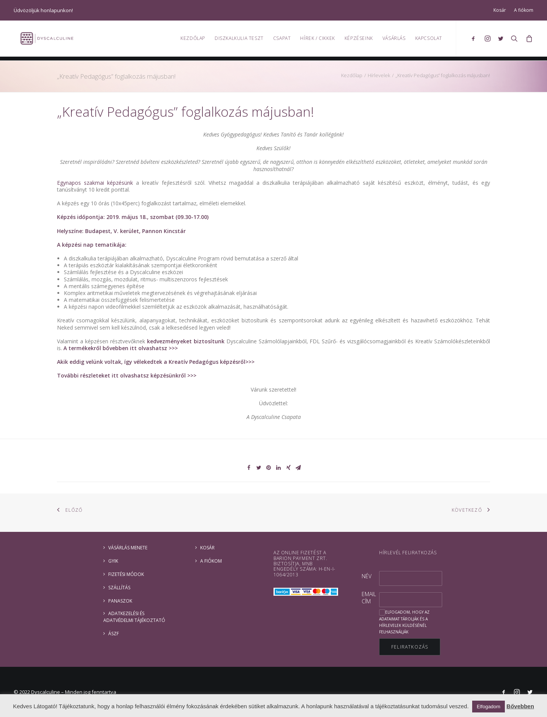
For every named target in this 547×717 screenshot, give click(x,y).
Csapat (282, 40)
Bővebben (520, 706)
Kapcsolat (428, 40)
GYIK (113, 561)
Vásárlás (394, 40)
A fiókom (523, 10)
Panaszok (120, 601)
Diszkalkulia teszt (239, 40)
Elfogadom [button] (488, 706)
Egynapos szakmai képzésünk (95, 182)
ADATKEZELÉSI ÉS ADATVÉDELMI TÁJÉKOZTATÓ (134, 616)
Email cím (369, 597)
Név (367, 576)
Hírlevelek (379, 75)
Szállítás (119, 587)
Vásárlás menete (127, 547)
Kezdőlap (192, 40)
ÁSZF (113, 633)
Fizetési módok (126, 574)
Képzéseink (359, 40)
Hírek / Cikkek (317, 40)
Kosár (499, 10)
